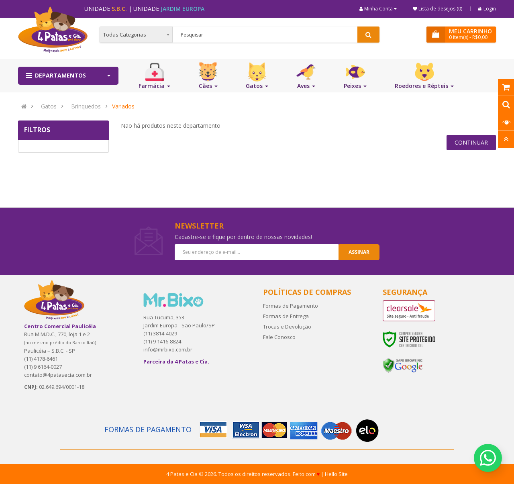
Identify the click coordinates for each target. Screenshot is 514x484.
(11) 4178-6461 (41, 358)
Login (487, 8)
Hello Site (336, 474)
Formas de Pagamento (290, 305)
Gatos (49, 106)
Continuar (471, 142)
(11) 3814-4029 (160, 333)
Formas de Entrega (286, 316)
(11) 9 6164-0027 (43, 366)
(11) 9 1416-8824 (162, 341)
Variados (123, 106)
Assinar (359, 252)
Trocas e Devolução (287, 326)
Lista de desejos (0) (439, 8)
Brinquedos (86, 106)
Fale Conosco (279, 337)
